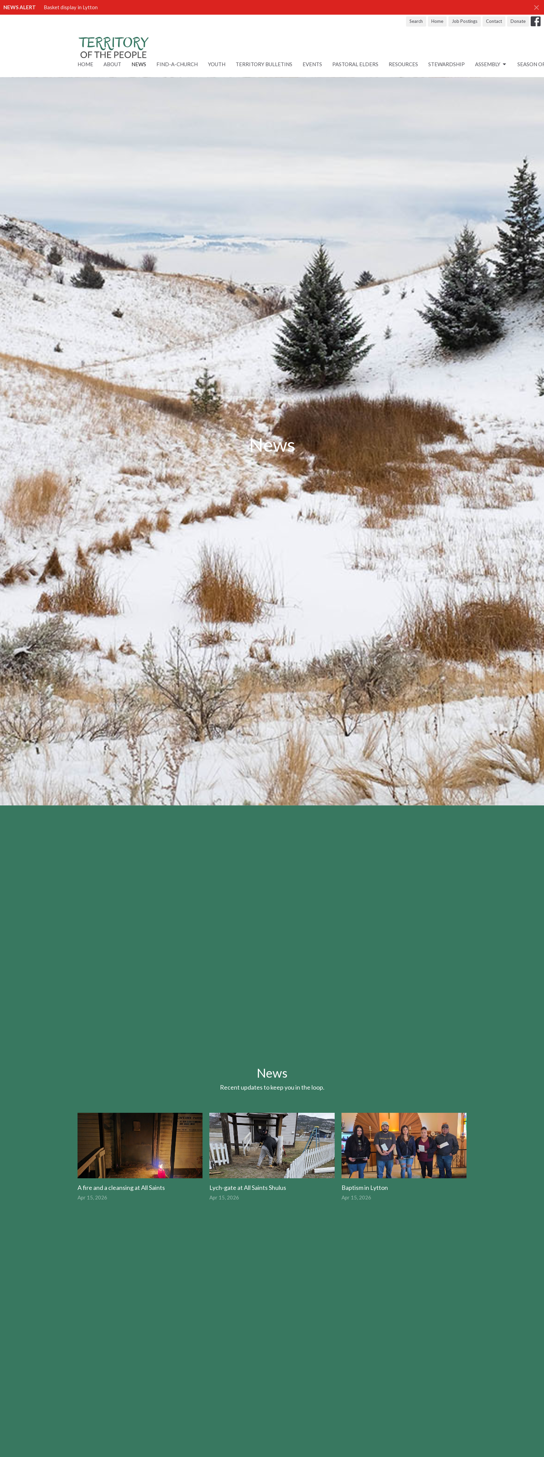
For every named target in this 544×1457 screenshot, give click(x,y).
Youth (216, 64)
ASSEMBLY (491, 64)
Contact (494, 21)
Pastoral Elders (355, 64)
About (112, 64)
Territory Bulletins (264, 64)
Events (312, 64)
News (138, 64)
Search (416, 21)
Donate (518, 21)
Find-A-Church (177, 64)
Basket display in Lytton (71, 7)
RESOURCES (403, 64)
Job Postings (464, 21)
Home (437, 21)
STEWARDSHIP (446, 64)
